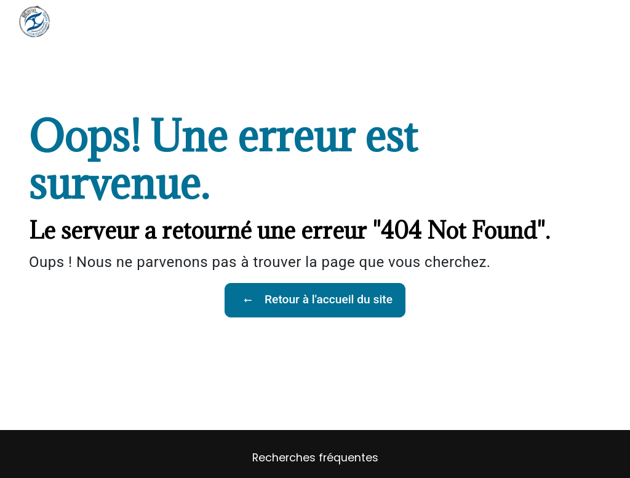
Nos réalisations (373, 21)
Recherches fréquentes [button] (315, 457)
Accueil (242, 21)
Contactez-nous (514, 21)
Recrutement (443, 21)
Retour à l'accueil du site (315, 300)
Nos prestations (299, 21)
